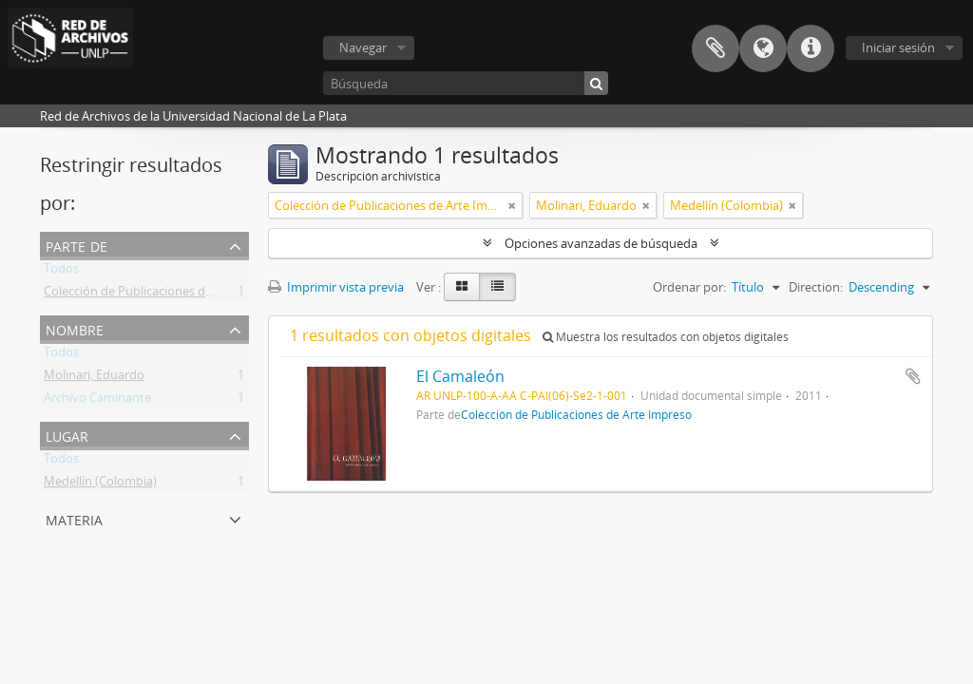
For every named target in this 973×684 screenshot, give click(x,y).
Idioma (763, 48)
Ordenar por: (689, 286)
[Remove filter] (512, 205)
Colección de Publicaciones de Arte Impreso (166, 294)
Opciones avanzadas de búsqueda (601, 243)
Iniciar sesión (898, 47)
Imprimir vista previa (336, 286)
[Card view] (462, 287)
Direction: (816, 286)
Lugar (67, 434)
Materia (74, 518)
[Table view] (497, 287)
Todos (61, 271)
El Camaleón (460, 376)
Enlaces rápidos (810, 48)
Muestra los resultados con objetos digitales (666, 337)
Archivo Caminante (97, 400)
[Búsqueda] (465, 83)
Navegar (363, 47)
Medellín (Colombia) (100, 484)
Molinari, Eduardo (94, 378)
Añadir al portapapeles (913, 376)
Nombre (75, 328)
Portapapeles (715, 48)
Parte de (76, 244)
